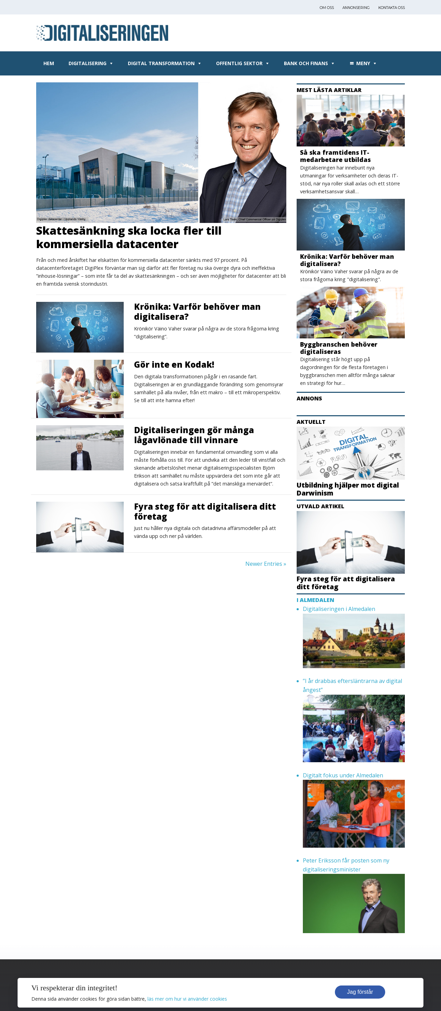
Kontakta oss (391, 8)
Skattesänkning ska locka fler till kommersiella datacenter (129, 237)
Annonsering (356, 8)
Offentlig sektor (239, 63)
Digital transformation (161, 63)
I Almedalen (315, 600)
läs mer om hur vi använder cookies (187, 998)
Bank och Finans (306, 63)
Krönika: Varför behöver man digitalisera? (197, 311)
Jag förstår (360, 992)
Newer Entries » (265, 564)
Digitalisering (87, 63)
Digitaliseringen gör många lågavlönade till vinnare (194, 435)
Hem (48, 63)
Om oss (327, 8)
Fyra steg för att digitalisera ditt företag (205, 511)
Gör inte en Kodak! (174, 364)
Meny (363, 63)
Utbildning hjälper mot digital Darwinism (348, 489)
